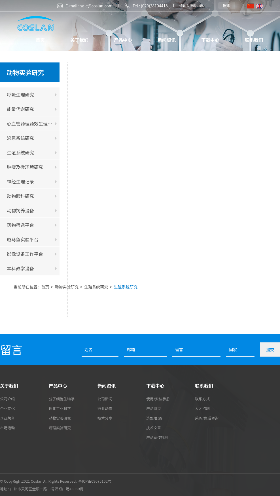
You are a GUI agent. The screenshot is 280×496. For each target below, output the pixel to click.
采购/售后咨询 (207, 418)
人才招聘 (202, 408)
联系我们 (254, 39)
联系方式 (202, 398)
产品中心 (123, 39)
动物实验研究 (67, 287)
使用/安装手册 (158, 398)
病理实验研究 (60, 427)
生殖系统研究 (96, 287)
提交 (270, 349)
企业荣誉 (7, 418)
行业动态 (104, 408)
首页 (40, 39)
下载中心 (210, 39)
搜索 (227, 5)
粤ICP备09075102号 (94, 481)
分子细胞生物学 (62, 398)
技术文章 (153, 427)
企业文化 (7, 408)
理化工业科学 (60, 408)
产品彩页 (153, 408)
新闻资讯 (167, 39)
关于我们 (79, 39)
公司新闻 (104, 398)
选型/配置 (154, 418)
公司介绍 (7, 398)
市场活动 (7, 427)
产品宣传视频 (157, 437)
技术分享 (104, 418)
